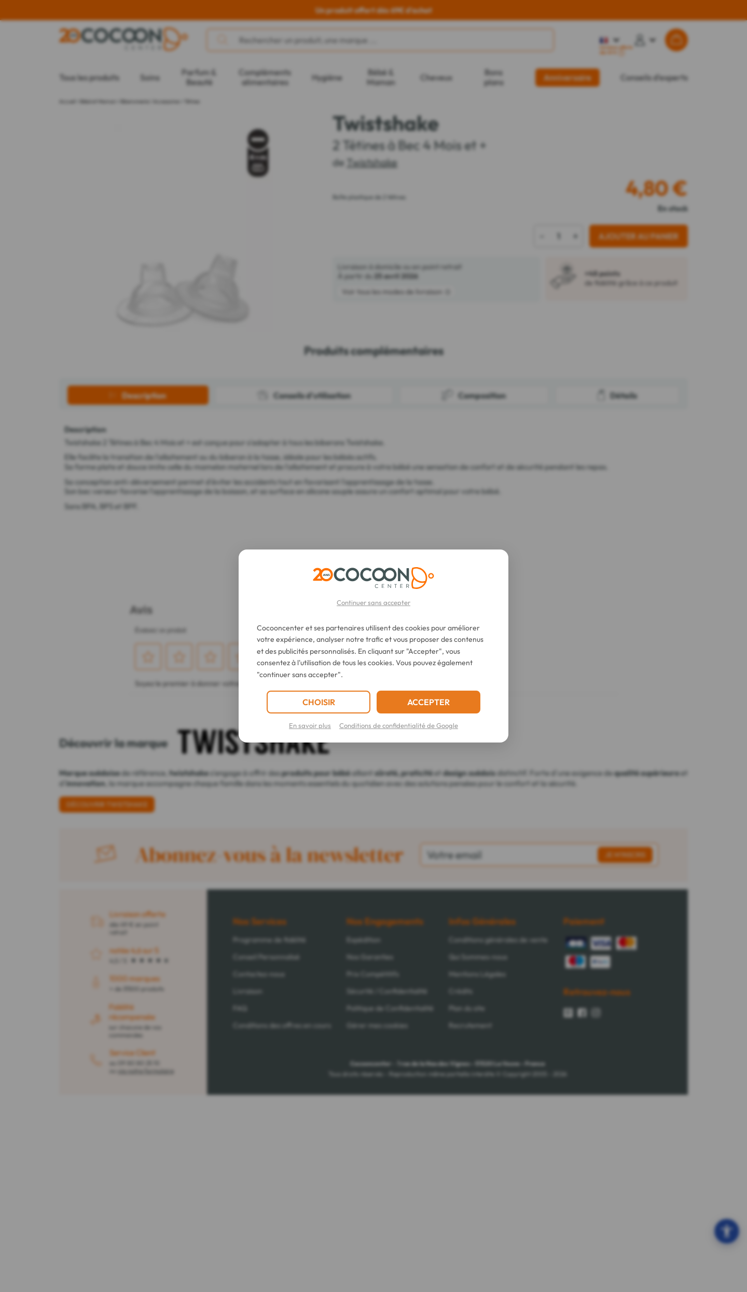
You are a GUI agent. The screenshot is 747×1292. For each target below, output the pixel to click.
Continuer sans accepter (373, 602)
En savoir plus (310, 725)
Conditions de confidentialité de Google (398, 725)
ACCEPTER (428, 702)
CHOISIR (318, 702)
